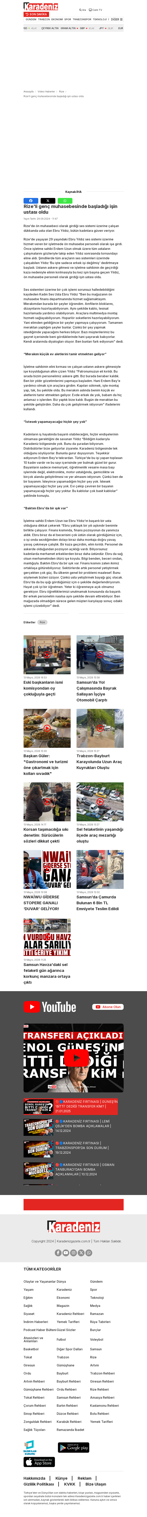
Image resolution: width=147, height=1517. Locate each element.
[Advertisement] (74, 61)
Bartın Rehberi (67, 1406)
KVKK (69, 1484)
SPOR (67, 19)
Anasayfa (29, 91)
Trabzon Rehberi (102, 1373)
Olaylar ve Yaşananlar (40, 1281)
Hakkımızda (34, 1478)
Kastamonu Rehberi (104, 1406)
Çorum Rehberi (35, 1406)
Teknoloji (97, 1298)
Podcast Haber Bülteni (40, 1330)
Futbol (61, 1339)
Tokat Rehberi (34, 1397)
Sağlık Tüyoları (34, 1430)
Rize (61, 91)
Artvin (94, 1365)
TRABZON (44, 19)
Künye (62, 1478)
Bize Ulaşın (96, 1484)
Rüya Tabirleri (100, 1322)
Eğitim (28, 1298)
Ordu (27, 1373)
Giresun (29, 1365)
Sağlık (28, 1306)
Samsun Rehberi (69, 1397)
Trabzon (63, 1357)
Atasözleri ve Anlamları (33, 1339)
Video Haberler (46, 91)
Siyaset (29, 1314)
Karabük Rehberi (69, 1422)
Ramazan (97, 1314)
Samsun (96, 1349)
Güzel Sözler (66, 1330)
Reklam (84, 1478)
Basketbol (31, 1349)
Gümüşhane (65, 1365)
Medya (95, 1306)
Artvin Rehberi (34, 1381)
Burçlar (95, 1330)
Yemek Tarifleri (68, 1322)
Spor (93, 1290)
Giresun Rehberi (102, 1381)
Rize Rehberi (99, 1389)
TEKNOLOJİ (100, 19)
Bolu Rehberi (99, 1414)
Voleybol (96, 1339)
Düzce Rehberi (68, 1414)
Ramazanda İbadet (70, 1430)
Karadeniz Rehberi (70, 1314)
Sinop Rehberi (34, 1414)
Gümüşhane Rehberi (39, 1389)
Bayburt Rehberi (69, 1381)
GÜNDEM (31, 19)
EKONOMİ (57, 19)
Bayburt (62, 1373)
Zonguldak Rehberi (38, 1422)
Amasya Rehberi (102, 1397)
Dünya (61, 1281)
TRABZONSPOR (82, 19)
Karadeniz (64, 1290)
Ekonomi (63, 1298)
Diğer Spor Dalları (70, 1349)
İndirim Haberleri (36, 1322)
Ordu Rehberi (67, 1389)
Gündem (96, 1281)
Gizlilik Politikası (39, 1484)
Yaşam (29, 1290)
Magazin (63, 1306)
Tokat (28, 1357)
